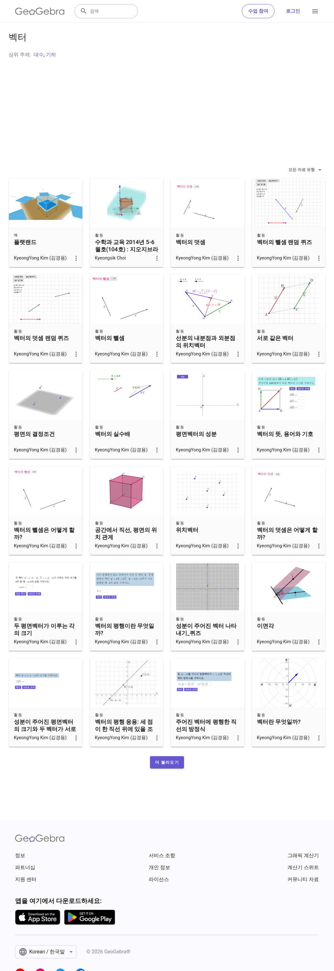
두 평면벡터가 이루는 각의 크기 (44, 645)
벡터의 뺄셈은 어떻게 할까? (44, 549)
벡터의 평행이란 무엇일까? (124, 645)
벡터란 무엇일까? (279, 737)
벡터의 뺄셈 (110, 353)
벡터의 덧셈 (190, 257)
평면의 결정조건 (34, 449)
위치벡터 (187, 545)
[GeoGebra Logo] (39, 11)
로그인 (293, 11)
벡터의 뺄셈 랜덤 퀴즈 (284, 257)
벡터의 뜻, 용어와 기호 (285, 449)
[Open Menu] (315, 11)
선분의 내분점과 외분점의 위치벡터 (205, 357)
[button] (167, 778)
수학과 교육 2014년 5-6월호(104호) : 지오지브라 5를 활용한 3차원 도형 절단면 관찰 (126, 268)
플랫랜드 (25, 257)
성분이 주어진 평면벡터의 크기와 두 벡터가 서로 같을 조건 (45, 744)
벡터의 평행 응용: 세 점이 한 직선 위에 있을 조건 (124, 744)
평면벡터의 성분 (196, 449)
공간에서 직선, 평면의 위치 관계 (126, 549)
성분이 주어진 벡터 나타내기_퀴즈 (206, 645)
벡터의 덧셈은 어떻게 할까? (287, 549)
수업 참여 (258, 11)
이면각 (265, 641)
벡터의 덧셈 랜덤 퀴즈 (41, 353)
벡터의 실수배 (112, 449)
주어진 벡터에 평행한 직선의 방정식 (206, 741)
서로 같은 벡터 (275, 353)
